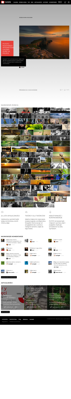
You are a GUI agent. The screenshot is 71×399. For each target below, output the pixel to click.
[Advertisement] (44, 78)
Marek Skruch (59, 367)
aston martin (11, 367)
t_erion (22, 67)
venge (57, 362)
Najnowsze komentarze (12, 332)
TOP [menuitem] (29, 2)
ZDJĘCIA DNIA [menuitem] (23, 2)
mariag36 (34, 350)
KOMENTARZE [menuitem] (53, 2)
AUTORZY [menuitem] (45, 2)
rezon (9, 340)
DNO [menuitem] (32, 2)
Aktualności (7, 378)
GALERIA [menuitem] (15, 2)
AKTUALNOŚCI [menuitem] (38, 2)
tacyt (33, 345)
